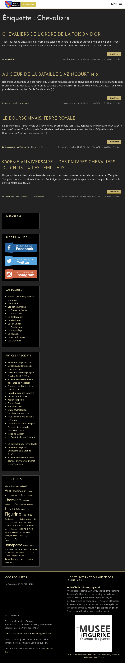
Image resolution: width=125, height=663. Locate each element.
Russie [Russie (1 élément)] (34, 549)
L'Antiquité (13, 303)
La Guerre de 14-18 (17, 310)
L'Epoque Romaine (17, 306)
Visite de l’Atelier (16, 433)
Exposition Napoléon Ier (20, 362)
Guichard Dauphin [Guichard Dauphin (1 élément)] (12, 519)
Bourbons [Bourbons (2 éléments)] (26, 495)
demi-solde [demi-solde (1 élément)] (31, 505)
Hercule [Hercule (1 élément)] (28, 522)
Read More (114, 54)
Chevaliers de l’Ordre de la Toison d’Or (51, 34)
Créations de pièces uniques (21, 423)
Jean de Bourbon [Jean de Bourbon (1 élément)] (11, 529)
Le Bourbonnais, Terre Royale (38, 118)
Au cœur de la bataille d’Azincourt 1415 (50, 74)
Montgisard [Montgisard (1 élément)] (9, 535)
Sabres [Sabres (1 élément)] (7, 552)
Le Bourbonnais (9, 103)
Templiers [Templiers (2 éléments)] (10, 559)
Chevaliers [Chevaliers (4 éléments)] (13, 499)
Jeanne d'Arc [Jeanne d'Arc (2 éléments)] (26, 528)
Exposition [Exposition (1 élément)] (24, 509)
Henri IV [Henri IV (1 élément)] (22, 522)
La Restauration (15, 317)
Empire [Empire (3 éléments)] (10, 508)
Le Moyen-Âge (8, 59)
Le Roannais (13, 333)
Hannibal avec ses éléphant (21, 393)
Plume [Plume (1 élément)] (25, 546)
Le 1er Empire (14, 323)
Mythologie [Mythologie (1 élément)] (24, 535)
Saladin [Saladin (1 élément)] (7, 556)
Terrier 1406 (14, 403)
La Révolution (14, 320)
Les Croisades (22, 196)
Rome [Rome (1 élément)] (28, 549)
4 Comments (39, 196)
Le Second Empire (16, 337)
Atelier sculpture (16, 399)
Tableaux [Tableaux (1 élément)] (22, 556)
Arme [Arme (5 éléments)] (10, 490)
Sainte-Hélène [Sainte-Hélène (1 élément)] (16, 552)
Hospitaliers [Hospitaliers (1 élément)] (9, 525)
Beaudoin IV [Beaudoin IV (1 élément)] (15, 496)
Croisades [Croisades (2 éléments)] (20, 504)
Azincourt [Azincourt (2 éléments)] (20, 491)
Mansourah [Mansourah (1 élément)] (17, 532)
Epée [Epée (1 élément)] (18, 509)
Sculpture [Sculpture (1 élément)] (15, 556)
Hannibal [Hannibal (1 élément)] (14, 522)
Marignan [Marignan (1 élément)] (26, 532)
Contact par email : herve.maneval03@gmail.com (28, 633)
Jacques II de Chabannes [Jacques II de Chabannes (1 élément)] (24, 525)
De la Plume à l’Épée (17, 396)
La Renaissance (8, 147)
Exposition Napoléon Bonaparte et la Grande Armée (19, 450)
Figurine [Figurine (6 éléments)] (13, 514)
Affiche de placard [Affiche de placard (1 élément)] (12, 486)
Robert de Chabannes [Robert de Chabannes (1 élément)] (17, 549)
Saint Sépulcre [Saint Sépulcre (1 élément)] (28, 552)
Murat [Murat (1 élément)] (16, 535)
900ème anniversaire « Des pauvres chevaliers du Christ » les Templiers (21, 461)
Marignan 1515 (15, 406)
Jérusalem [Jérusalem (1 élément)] (9, 532)
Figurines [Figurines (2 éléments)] (27, 514)
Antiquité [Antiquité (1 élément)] (23, 486)
